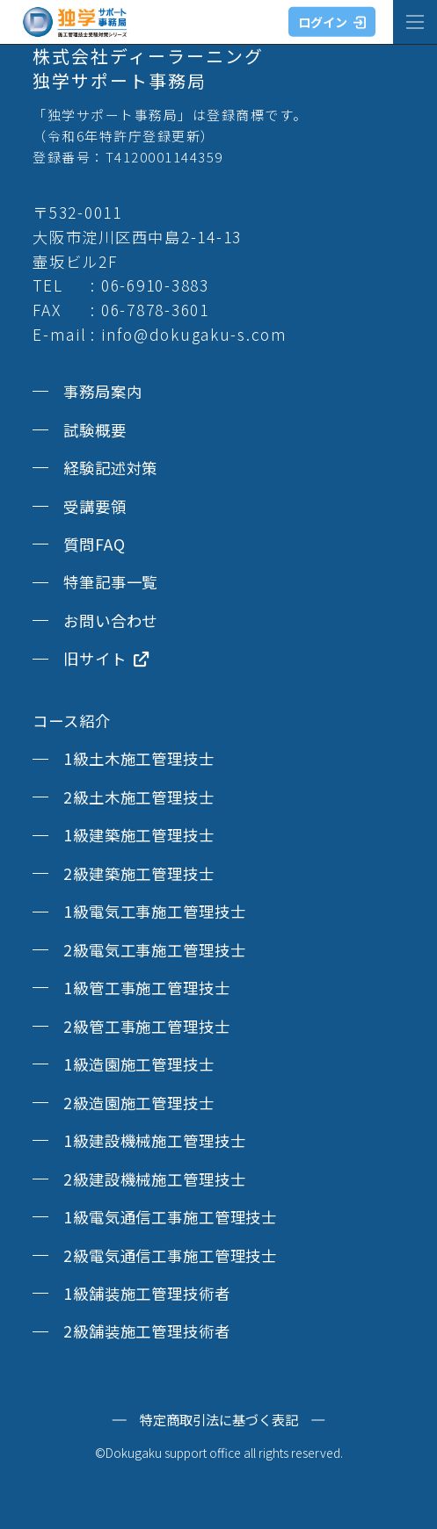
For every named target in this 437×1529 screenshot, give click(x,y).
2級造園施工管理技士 (139, 1102)
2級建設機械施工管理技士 (154, 1179)
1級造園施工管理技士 (139, 1064)
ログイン (332, 22)
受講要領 (94, 506)
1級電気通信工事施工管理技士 (170, 1216)
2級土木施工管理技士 (139, 797)
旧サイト (106, 659)
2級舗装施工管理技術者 (146, 1330)
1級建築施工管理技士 (139, 834)
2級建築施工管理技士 (139, 873)
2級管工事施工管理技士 (146, 1026)
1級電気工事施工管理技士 (154, 911)
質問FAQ (94, 544)
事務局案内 (102, 391)
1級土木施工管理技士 (139, 758)
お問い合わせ (110, 620)
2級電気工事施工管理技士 (154, 949)
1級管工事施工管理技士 (146, 987)
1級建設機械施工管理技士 (154, 1140)
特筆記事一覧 (110, 581)
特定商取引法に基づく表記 (219, 1419)
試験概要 (94, 429)
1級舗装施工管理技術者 (146, 1293)
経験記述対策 (110, 467)
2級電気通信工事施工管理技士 (170, 1255)
